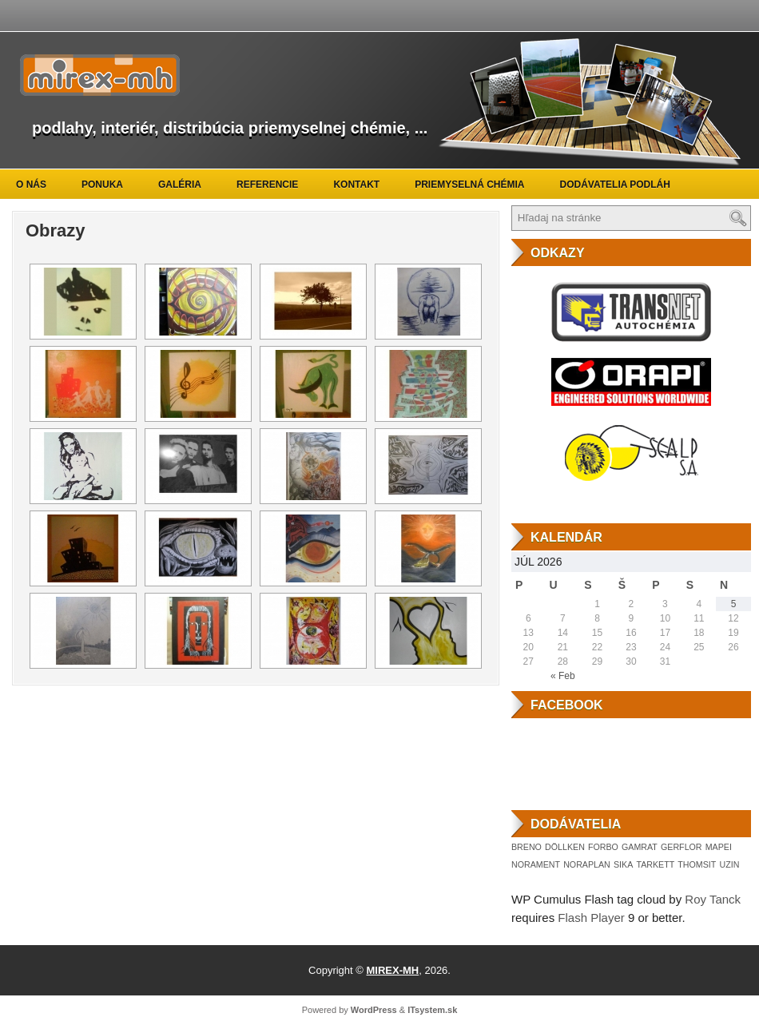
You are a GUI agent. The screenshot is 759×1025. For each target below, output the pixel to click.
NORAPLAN (586, 864)
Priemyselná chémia (469, 184)
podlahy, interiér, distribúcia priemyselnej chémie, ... (229, 128)
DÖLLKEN (565, 847)
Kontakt (356, 184)
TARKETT (655, 864)
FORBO (603, 847)
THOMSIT (697, 864)
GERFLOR (681, 847)
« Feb (562, 675)
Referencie (267, 184)
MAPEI (718, 847)
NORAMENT (535, 864)
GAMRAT (640, 847)
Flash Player (591, 917)
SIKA (623, 864)
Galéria (179, 184)
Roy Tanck (713, 899)
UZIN (729, 864)
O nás (31, 184)
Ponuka (102, 184)
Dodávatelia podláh (615, 184)
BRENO (526, 847)
